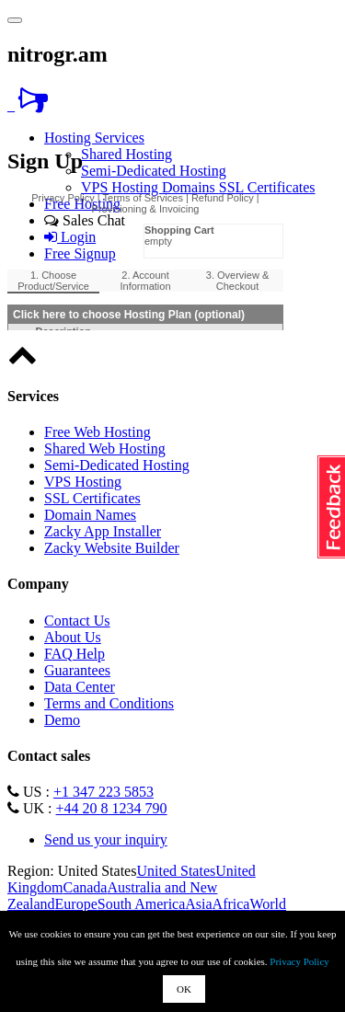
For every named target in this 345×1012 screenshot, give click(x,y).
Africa (231, 904)
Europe (76, 904)
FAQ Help (74, 653)
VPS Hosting (121, 187)
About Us (72, 637)
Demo (62, 720)
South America (142, 904)
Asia (198, 904)
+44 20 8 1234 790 (111, 808)
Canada (85, 887)
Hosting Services (94, 137)
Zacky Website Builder (111, 548)
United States (175, 871)
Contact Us (77, 620)
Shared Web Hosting (105, 448)
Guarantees (77, 670)
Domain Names (90, 515)
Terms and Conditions (109, 703)
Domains (190, 187)
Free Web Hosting (97, 432)
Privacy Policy (299, 961)
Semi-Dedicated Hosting (153, 170)
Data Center (79, 687)
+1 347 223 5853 (103, 791)
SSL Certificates (267, 187)
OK (184, 989)
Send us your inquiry (105, 839)
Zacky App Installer (102, 531)
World (267, 904)
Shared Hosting (126, 154)
